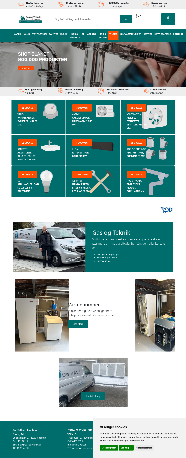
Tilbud (113, 33)
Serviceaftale (162, 33)
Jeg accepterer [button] (109, 448)
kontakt (178, 33)
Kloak (64, 33)
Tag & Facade (103, 35)
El (83, 33)
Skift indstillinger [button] (144, 448)
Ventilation (39, 33)
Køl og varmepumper (108, 254)
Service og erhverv (107, 257)
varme (18, 33)
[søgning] (86, 19)
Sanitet (53, 33)
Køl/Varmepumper (130, 33)
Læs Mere (78, 324)
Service (147, 33)
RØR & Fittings (75, 35)
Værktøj (92, 33)
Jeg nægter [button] (126, 448)
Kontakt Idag (93, 396)
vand (27, 33)
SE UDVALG (27, 107)
